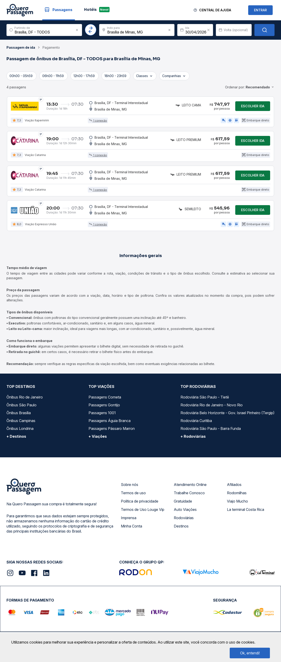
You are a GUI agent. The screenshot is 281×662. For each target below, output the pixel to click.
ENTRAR (260, 10)
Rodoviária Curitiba (196, 420)
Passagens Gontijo (104, 405)
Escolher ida (252, 106)
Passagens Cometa (105, 397)
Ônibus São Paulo (21, 405)
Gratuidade (183, 501)
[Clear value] (208, 30)
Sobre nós (129, 484)
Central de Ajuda (215, 10)
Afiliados (234, 484)
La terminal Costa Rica (245, 509)
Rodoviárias (184, 517)
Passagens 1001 (102, 412)
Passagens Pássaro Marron (112, 428)
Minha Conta (131, 526)
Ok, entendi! (250, 653)
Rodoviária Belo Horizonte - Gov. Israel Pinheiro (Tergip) (227, 412)
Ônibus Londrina (20, 428)
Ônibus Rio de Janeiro (24, 397)
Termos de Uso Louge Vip (142, 509)
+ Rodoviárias (193, 436)
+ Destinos (16, 436)
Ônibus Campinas (20, 420)
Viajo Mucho (237, 501)
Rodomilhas (237, 493)
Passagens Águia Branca (110, 420)
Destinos (181, 526)
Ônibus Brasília (18, 412)
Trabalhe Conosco (189, 493)
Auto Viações (185, 509)
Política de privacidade (139, 501)
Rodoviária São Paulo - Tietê (204, 397)
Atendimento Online (190, 484)
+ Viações (98, 436)
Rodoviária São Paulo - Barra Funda (210, 428)
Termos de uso (133, 493)
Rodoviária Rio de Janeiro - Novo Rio (211, 405)
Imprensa (128, 517)
